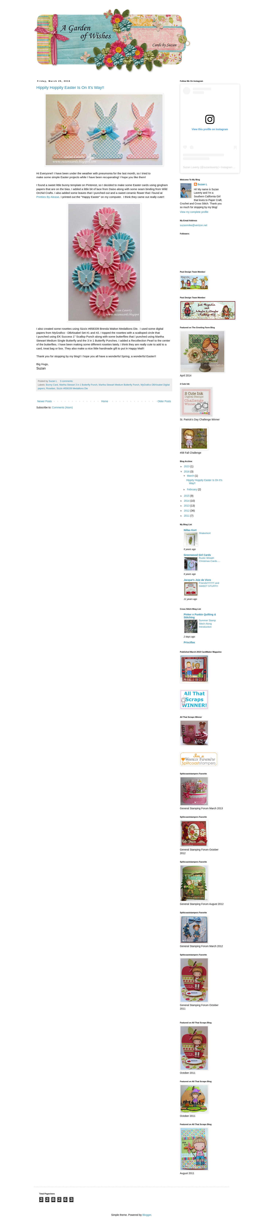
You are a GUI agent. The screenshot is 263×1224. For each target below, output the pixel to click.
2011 (187, 515)
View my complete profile (194, 211)
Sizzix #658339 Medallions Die (72, 388)
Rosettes (50, 388)
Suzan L (202, 184)
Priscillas (189, 642)
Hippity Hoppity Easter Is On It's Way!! (70, 87)
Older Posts (164, 401)
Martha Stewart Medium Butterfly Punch (119, 385)
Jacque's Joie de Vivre (197, 580)
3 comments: (67, 381)
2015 (187, 495)
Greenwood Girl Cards (197, 554)
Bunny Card (52, 385)
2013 (187, 505)
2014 (187, 500)
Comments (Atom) (62, 407)
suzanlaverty (210, 167)
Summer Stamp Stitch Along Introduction (207, 623)
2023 (187, 466)
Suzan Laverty (191, 167)
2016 (187, 471)
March (191, 475)
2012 (187, 510)
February (192, 489)
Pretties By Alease (47, 196)
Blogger (146, 1214)
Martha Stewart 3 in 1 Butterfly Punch (78, 385)
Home (104, 401)
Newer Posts (44, 401)
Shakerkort (205, 533)
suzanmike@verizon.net (193, 225)
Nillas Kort (190, 530)
